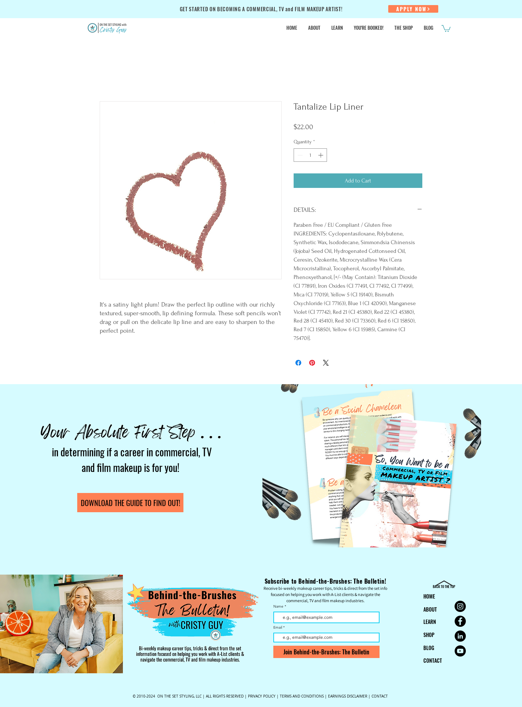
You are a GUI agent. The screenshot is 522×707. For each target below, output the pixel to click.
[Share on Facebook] (298, 362)
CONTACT (432, 660)
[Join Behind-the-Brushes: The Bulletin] (326, 652)
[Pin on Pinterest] (312, 362)
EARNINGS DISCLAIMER (347, 696)
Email (278, 627)
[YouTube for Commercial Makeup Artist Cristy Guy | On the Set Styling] (460, 651)
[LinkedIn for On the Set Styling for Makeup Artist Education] (460, 636)
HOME (429, 596)
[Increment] (321, 155)
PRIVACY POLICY (262, 696)
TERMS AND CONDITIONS (302, 696)
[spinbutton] (310, 155)
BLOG (428, 647)
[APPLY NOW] (413, 9)
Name (278, 606)
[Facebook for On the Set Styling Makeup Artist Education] (460, 621)
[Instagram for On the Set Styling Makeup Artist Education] (460, 606)
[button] (446, 28)
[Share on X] (326, 362)
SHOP (428, 634)
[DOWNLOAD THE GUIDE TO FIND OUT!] (130, 502)
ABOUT (430, 609)
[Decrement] (299, 155)
